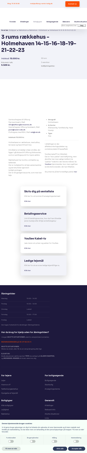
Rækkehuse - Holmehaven (38, 30)
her (75, 172)
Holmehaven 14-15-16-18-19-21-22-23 (63, 30)
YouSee (48, 164)
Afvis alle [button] (60, 448)
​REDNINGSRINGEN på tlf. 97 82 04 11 (16, 342)
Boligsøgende (52, 22)
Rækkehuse (23, 30)
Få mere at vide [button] (11, 448)
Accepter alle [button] (77, 448)
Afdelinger (24, 22)
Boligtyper (37, 22)
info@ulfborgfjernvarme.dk (20, 125)
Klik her (27, 201)
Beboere (66, 22)
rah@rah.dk (35, 132)
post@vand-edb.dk (16, 130)
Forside (13, 22)
